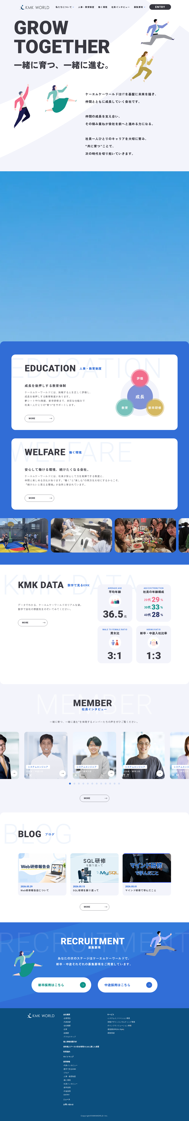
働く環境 (102, 7)
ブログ (66, 1073)
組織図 (66, 1033)
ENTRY (67, 1095)
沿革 (65, 1029)
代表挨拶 (67, 1022)
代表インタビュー (70, 1065)
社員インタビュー (120, 7)
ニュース (66, 1099)
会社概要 (66, 1015)
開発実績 (111, 1033)
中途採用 (67, 1091)
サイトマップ (68, 1057)
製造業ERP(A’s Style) (116, 1029)
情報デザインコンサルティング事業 (121, 1022)
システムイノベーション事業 (119, 1018)
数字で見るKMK (70, 1069)
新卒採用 (67, 1087)
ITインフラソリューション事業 (120, 1026)
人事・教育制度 (86, 7)
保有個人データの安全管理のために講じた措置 (81, 1047)
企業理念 (67, 1018)
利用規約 (66, 1052)
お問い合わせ (68, 1104)
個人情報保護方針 (70, 1042)
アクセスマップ (70, 1037)
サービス (110, 1015)
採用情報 (66, 1062)
